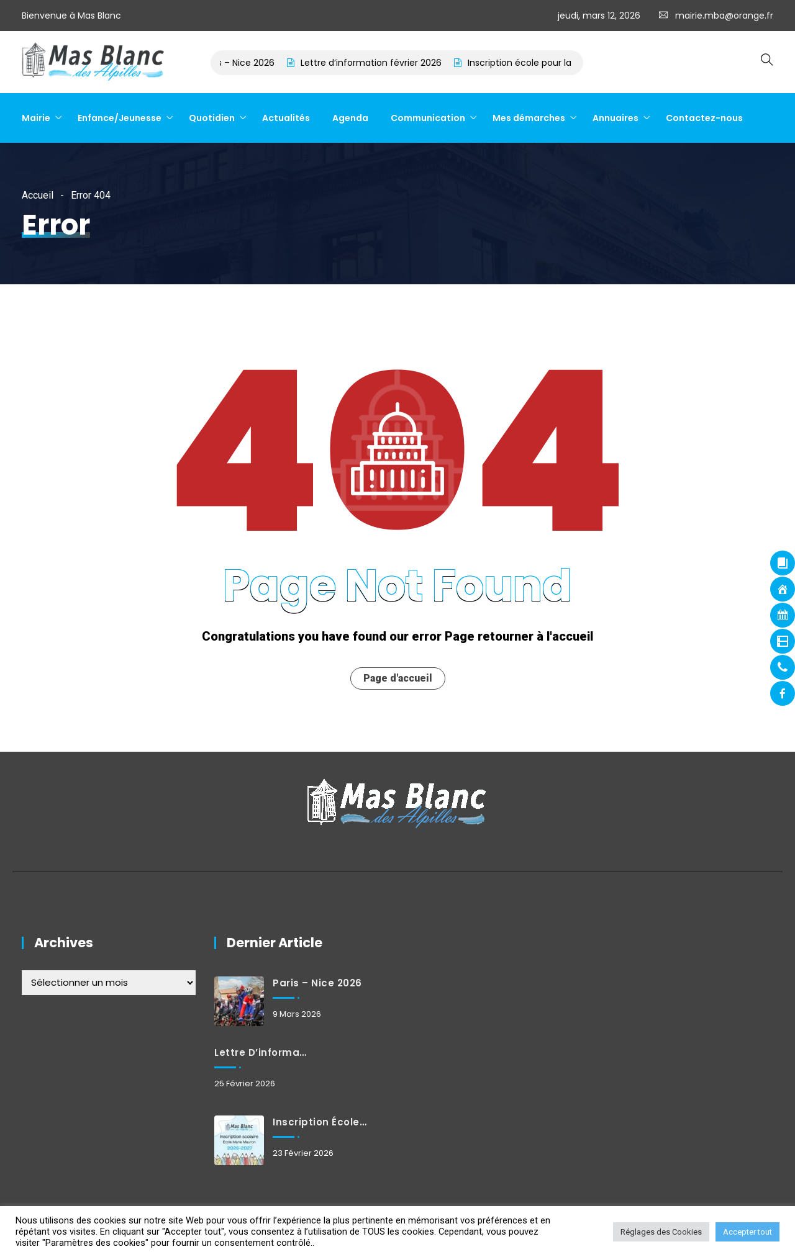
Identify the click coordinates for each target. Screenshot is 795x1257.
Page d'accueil (397, 678)
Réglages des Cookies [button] (661, 1232)
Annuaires (615, 118)
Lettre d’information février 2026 (382, 62)
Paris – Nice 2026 (249, 62)
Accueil (37, 195)
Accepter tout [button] (747, 1232)
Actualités (286, 118)
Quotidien (212, 118)
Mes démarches (529, 118)
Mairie (36, 118)
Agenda (350, 118)
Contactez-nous (704, 118)
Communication (428, 118)
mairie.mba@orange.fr (724, 15)
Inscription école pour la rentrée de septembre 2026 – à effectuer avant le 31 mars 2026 (320, 1122)
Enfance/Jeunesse (119, 118)
